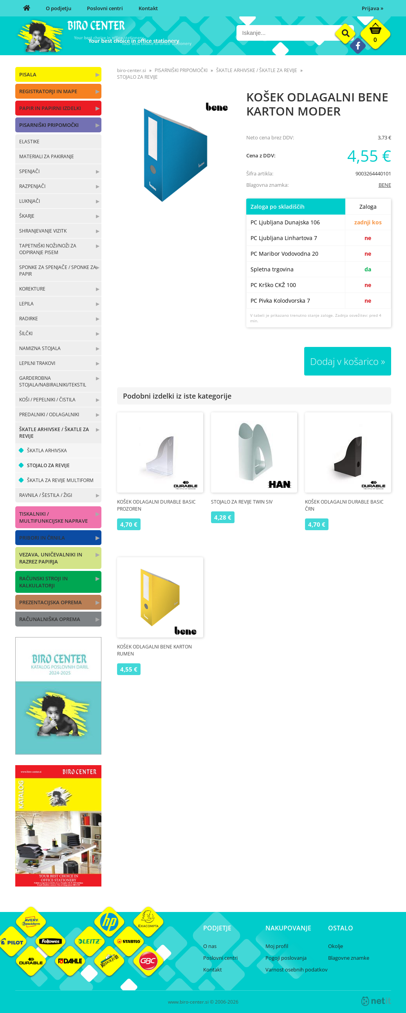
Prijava (372, 8)
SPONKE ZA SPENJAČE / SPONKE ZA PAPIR (57, 270)
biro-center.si (131, 70)
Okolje (335, 946)
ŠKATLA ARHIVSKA (47, 450)
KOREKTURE (32, 288)
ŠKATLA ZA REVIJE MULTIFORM (60, 480)
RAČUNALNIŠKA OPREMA (49, 619)
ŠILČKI (25, 333)
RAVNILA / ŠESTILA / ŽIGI (45, 495)
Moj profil (276, 946)
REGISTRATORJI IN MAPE (48, 91)
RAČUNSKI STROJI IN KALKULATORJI (43, 582)
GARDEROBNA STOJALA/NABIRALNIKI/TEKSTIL (52, 381)
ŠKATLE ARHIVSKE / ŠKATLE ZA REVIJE (54, 432)
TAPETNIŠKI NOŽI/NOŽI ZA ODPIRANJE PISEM (47, 249)
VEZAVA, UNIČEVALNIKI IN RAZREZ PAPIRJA (50, 558)
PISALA (27, 74)
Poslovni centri (105, 8)
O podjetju (58, 8)
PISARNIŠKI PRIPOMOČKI (49, 124)
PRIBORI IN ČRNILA (42, 537)
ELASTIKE (29, 141)
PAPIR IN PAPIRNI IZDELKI (50, 108)
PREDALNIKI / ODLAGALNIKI (49, 414)
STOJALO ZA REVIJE (48, 465)
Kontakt (148, 8)
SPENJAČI (29, 171)
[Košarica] (375, 36)
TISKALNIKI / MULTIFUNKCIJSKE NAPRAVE (53, 517)
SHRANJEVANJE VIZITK (43, 231)
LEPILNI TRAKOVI (37, 363)
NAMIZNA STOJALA (40, 348)
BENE (385, 184)
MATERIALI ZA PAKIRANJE (46, 156)
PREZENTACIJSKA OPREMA (50, 602)
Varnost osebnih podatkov (296, 969)
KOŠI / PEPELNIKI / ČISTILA (47, 399)
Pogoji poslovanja (286, 957)
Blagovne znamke (348, 957)
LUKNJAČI (29, 201)
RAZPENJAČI (32, 186)
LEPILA (26, 303)
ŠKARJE (26, 216)
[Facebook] (357, 45)
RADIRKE (28, 318)
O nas (210, 946)
